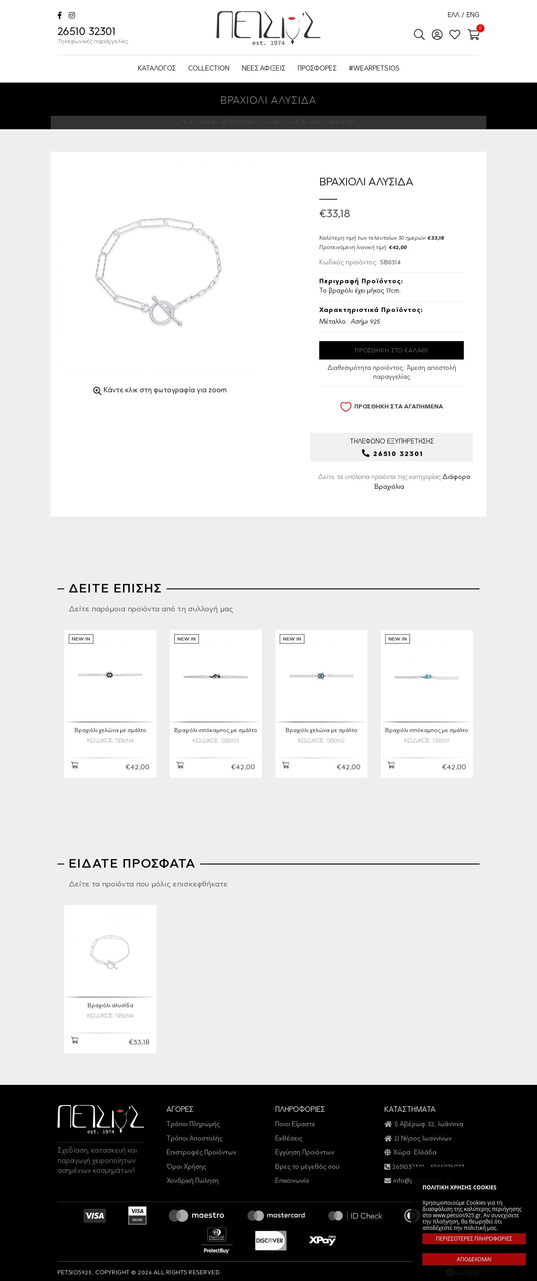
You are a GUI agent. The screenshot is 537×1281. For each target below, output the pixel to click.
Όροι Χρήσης (186, 1164)
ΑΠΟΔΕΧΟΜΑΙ (474, 1259)
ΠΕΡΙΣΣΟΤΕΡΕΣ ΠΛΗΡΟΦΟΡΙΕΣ (474, 1238)
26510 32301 (92, 37)
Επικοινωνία (292, 1178)
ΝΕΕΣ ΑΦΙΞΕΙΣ (263, 69)
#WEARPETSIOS (374, 69)
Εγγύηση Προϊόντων (304, 1150)
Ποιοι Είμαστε (295, 1122)
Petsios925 (268, 28)
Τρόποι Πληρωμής (193, 1122)
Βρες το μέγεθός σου (307, 1164)
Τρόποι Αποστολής (194, 1135)
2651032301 (408, 1164)
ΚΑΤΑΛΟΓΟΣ (157, 69)
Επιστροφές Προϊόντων (201, 1150)
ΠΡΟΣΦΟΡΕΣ (317, 69)
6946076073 (447, 1164)
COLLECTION (208, 69)
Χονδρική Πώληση (193, 1178)
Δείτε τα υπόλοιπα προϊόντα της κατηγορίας (394, 482)
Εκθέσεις (288, 1135)
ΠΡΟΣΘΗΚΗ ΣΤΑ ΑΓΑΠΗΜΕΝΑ (391, 407)
